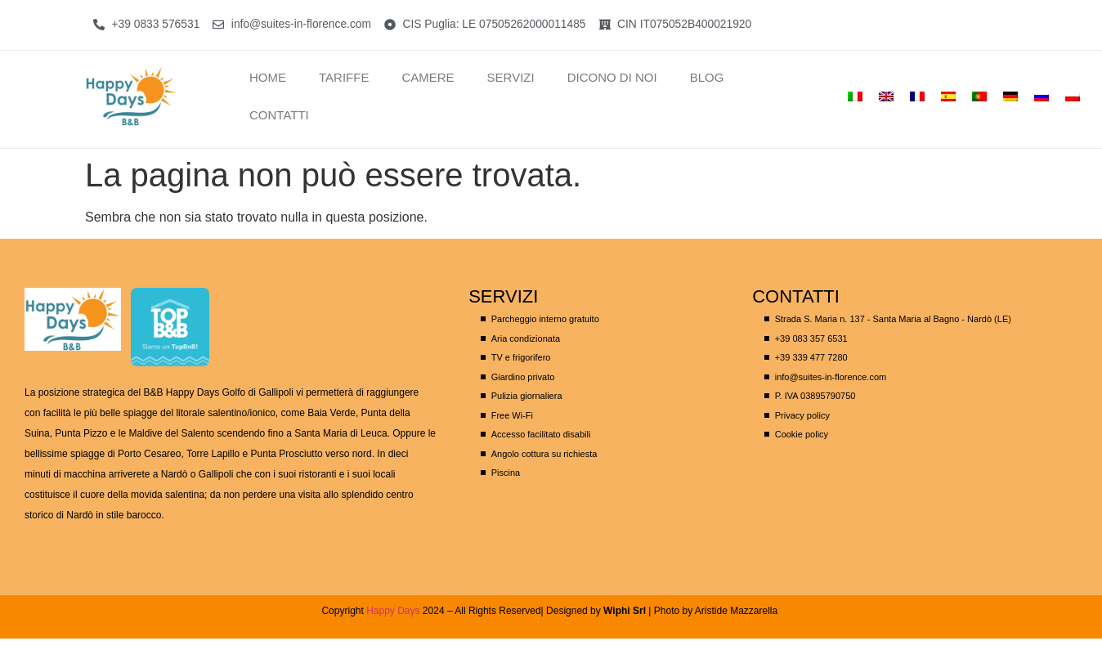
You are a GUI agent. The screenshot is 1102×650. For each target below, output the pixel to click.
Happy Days (392, 610)
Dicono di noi (612, 77)
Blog (707, 77)
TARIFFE (344, 77)
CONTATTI (279, 115)
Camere (427, 77)
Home (267, 77)
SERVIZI (511, 77)
